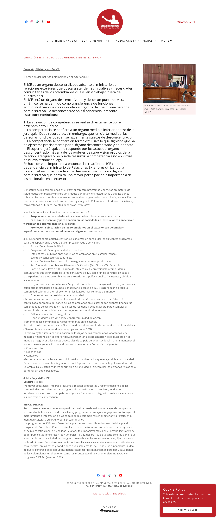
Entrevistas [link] (119, 493)
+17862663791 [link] (184, 21)
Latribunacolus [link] (102, 493)
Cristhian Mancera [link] (62, 40)
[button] (166, 40)
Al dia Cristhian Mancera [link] (136, 40)
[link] (26, 22)
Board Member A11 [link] (96, 40)
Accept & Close (188, 510)
